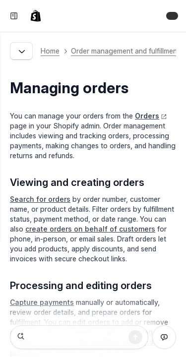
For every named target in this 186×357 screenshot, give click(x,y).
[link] (38, 16)
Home (50, 51)
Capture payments (42, 302)
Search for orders (40, 199)
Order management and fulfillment (125, 51)
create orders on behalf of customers (90, 229)
